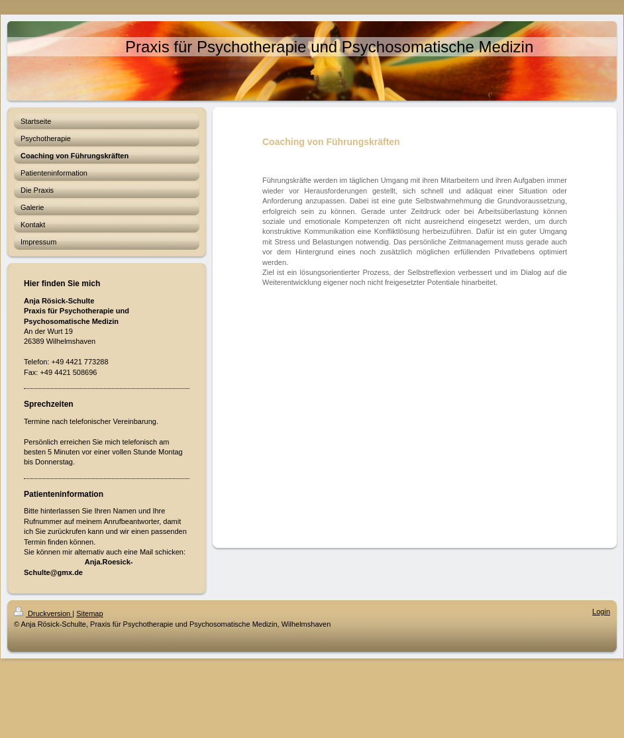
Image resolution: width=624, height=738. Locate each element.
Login (601, 611)
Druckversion (43, 613)
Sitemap (89, 613)
